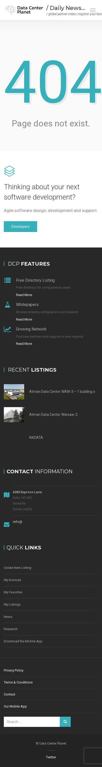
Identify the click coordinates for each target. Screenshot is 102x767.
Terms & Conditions (18, 682)
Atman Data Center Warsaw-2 (53, 414)
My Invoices (12, 580)
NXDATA (36, 437)
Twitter (51, 757)
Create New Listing (17, 568)
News (8, 617)
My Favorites (13, 592)
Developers (20, 227)
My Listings (12, 604)
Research (11, 629)
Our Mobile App (15, 706)
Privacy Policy (13, 670)
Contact (9, 694)
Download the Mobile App (23, 641)
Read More (24, 295)
